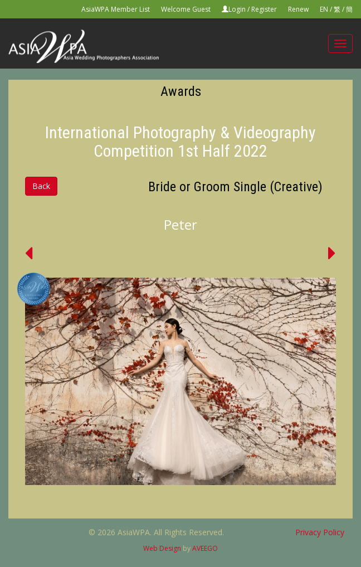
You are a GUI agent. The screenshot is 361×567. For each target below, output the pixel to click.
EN (324, 9)
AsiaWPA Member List (115, 9)
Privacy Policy (319, 532)
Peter (180, 224)
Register (264, 9)
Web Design (162, 548)
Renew (298, 9)
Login (237, 9)
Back (41, 186)
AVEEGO (205, 548)
